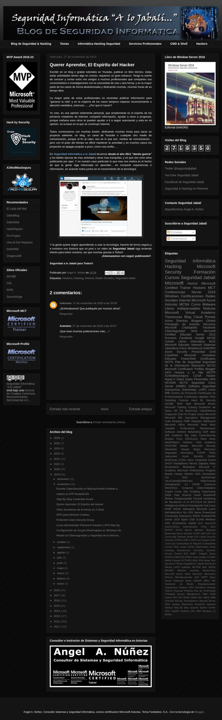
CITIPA (177, 540)
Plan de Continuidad (204, 591)
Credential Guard (205, 460)
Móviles (189, 474)
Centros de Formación (184, 393)
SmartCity (200, 604)
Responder (66, 313)
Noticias (209, 308)
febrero (61, 578)
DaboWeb (13, 222)
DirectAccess (183, 550)
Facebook (209, 327)
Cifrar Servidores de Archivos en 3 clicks (80, 509)
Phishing (188, 591)
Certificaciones (192, 296)
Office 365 (209, 580)
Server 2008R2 (175, 386)
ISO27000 (171, 445)
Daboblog (170, 400)
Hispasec (196, 421)
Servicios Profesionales (145, 43)
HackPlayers (15, 229)
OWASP (197, 580)
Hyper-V (170, 379)
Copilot (169, 491)
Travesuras (173, 317)
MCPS (169, 362)
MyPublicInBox (173, 512)
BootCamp (171, 460)
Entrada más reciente (65, 409)
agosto (61, 552)
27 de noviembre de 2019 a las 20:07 (94, 325)
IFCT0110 (196, 502)
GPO (168, 372)
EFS (186, 553)
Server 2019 (172, 519)
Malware (208, 304)
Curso (195, 304)
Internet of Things (174, 563)
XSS (167, 523)
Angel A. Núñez (76, 272)
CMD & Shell (178, 43)
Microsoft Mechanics (204, 574)
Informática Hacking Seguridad (99, 43)
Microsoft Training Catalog (181, 407)
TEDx (212, 452)
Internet (89, 278)
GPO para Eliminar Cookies (72, 514)
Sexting (175, 604)
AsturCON (210, 523)
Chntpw (205, 540)
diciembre (63, 479)
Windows (172, 296)
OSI (9, 283)
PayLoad (178, 591)
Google (199, 338)
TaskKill (175, 611)
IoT (195, 563)
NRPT (204, 577)
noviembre (63, 484)
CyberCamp (208, 491)
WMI (198, 611)
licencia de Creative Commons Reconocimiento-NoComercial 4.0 (21, 395)
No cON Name (192, 512)
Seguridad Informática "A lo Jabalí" (21, 385)
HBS (212, 379)
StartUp (169, 607)
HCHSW (170, 382)
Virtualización (172, 484)
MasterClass (209, 570)
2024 (57, 448)
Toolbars (184, 611)
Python (168, 597)
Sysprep (194, 607)
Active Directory (176, 320)
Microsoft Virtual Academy (190, 313)
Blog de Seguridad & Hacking (31, 43)
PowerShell (188, 358)
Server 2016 (203, 292)
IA (188, 502)
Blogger (210, 369)
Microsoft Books (204, 403)
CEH (203, 533)
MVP (180, 403)
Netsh (188, 580)
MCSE (211, 338)
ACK (200, 523)
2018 (57, 590)
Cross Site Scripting (187, 491)
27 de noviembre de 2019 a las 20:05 (95, 303)
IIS (204, 502)
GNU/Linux (191, 438)
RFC (175, 597)
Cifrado (210, 320)
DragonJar (171, 414)
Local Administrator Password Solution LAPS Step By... (89, 525)
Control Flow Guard (175, 547)
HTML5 (188, 557)
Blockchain (170, 533)
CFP (208, 533)
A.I (186, 484)
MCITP (210, 372)
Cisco (183, 348)
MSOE (177, 509)
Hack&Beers (180, 463)
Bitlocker (199, 530)
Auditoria (177, 435)
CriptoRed (171, 355)
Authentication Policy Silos (199, 526)
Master (184, 445)
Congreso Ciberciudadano (198, 487)
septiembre (64, 547)
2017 (57, 595)
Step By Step (181, 607)
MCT (211, 288)
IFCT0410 (186, 560)
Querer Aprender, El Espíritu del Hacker (79, 504)
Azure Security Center (198, 456)
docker (168, 614)
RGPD (186, 597)
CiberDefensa (207, 410)
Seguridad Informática (190, 260)
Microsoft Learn (206, 509)
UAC (192, 611)
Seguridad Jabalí (125, 278)
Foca (179, 438)
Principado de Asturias (182, 324)
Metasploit (188, 509)
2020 (57, 469)
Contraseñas (208, 543)
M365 (168, 509)
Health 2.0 (204, 557)
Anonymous (172, 389)
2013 (57, 616)
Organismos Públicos (176, 587)
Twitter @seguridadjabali (181, 168)
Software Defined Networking (183, 431)
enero (61, 583)
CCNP (196, 533)
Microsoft (174, 283)
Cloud (198, 317)
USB (192, 519)
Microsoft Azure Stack (178, 574)
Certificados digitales (196, 396)
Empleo (169, 438)
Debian (169, 498)
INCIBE (11, 276)
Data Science (182, 495)
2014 (57, 610)
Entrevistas (189, 389)
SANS (194, 597)
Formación (204, 272)
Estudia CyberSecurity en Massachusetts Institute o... (88, 488)
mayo (60, 568)
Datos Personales (196, 379)
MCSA (184, 304)
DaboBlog (13, 215)
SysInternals (208, 477)
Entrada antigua (140, 409)
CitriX (212, 540)
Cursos (172, 277)
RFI (180, 597)
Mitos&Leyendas (183, 577)
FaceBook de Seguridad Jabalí (184, 182)
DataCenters (201, 547)
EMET (193, 553)
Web (212, 431)
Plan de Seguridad (188, 362)
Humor (192, 283)
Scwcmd (169, 601)
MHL (204, 567)
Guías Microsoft (206, 414)
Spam (184, 519)
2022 (57, 458)
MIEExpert (209, 421)
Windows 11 (208, 611)
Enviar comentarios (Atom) (109, 422)
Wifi (167, 435)
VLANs (200, 519)
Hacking (78, 278)
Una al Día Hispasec (20, 242)
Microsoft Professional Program (196, 470)
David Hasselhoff (204, 495)
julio (60, 557)
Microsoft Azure (203, 300)
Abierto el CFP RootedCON (72, 494)
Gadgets (203, 553)
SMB (212, 597)
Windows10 (195, 348)
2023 (57, 453)
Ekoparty (177, 421)
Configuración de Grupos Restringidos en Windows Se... (89, 530)
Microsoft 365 (173, 417)
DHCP (168, 463)
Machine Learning (188, 570)
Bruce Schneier (185, 533)
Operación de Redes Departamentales (190, 584)
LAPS (177, 567)
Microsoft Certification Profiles (184, 369)
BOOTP (169, 530)
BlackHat (210, 530)
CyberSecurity (207, 435)
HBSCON (179, 557)
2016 (57, 600)
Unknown (66, 303)
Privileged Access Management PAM (186, 594)
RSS (185, 477)
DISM (168, 495)
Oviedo (169, 341)
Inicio (104, 409)
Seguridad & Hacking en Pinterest (186, 188)
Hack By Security (203, 400)
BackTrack (191, 410)
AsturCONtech (172, 526)
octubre (62, 542)
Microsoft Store (197, 424)
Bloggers (196, 320)
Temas (64, 43)
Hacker (210, 375)
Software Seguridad (201, 386)
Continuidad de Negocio (188, 543)
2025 (57, 443)
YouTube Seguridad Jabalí (182, 175)
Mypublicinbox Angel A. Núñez (184, 209)
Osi (167, 477)
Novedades (208, 474)
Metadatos (189, 467)
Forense (183, 400)
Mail (188, 403)
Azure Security (176, 351)
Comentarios (177, 238)
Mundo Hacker (174, 474)
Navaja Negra (190, 449)
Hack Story (208, 438)
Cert (198, 540)
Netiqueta (178, 580)
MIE (167, 393)
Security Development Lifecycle (191, 601)
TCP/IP (201, 452)
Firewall (197, 498)
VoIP (205, 431)
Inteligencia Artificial (176, 505)
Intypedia (188, 563)
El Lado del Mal (17, 208)
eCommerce (179, 523)
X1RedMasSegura (176, 375)
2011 (57, 626)
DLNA (191, 547)
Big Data (191, 435)
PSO (191, 587)
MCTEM (196, 567)
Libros (182, 341)
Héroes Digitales (198, 463)
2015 (57, 605)
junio (60, 562)
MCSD (211, 365)
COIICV (186, 540)
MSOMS (169, 570)
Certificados (207, 358)
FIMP (187, 421)
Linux (212, 389)
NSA (198, 474)
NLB (196, 577)
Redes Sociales (104, 278)
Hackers (202, 43)
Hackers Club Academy (199, 442)
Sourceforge (14, 296)
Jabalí (200, 563)
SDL (200, 597)
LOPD (202, 389)
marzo (61, 573)
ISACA (211, 502)
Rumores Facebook (178, 338)
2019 (57, 474)
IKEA (195, 560)
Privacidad (198, 351)
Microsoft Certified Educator (190, 332)
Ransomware (207, 428)
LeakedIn (186, 567)
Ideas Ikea (209, 560)
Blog (187, 317)
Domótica (198, 550)
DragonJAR (14, 256)
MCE (212, 341)
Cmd (212, 351)
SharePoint (187, 604)
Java (206, 563)
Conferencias (175, 292)
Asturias (171, 304)
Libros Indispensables (182, 308)
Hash (195, 557)
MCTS (183, 382)
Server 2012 (205, 334)
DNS (212, 396)
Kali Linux (209, 505)
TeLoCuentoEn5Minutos (178, 481)
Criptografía (189, 327)
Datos (180, 379)
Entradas (174, 232)
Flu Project (13, 235)
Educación (198, 365)
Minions (169, 577)
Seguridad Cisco (203, 382)
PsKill (212, 594)
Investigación (196, 505)
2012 (57, 621)
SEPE (206, 597)
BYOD (179, 530)
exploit (192, 523)
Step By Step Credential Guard (74, 499)
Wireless (210, 519)
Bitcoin (188, 530)
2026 (57, 438)
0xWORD (13, 249)
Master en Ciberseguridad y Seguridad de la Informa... (88, 535)
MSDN (212, 567)
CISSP (196, 484)
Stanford (211, 604)
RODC (196, 516)
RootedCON (208, 516)
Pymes (210, 317)
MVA (194, 331)
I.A (184, 502)
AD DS (178, 410)
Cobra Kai (170, 543)
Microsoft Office (175, 424)
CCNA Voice (186, 460)
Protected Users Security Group (75, 519)
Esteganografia (183, 498)
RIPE (10, 290)
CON (193, 540)
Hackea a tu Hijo (189, 372)
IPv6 (201, 560)
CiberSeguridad (175, 331)
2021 (57, 464)
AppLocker (171, 456)
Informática (198, 341)
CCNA (197, 375)
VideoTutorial (207, 481)
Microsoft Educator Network (183, 344)
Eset (180, 414)
